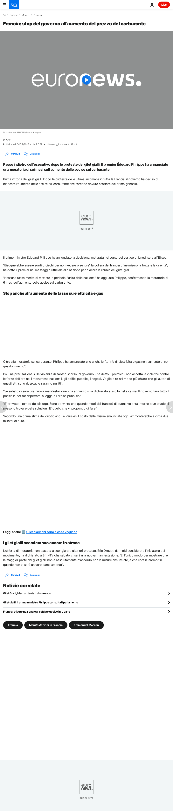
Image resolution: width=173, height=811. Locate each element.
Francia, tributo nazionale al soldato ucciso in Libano (36, 611)
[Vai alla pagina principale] (14, 4)
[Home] (4, 15)
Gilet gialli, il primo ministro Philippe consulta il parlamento (40, 602)
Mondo (25, 15)
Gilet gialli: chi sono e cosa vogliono (51, 532)
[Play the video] (86, 80)
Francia (38, 15)
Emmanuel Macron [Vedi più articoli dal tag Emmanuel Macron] (86, 625)
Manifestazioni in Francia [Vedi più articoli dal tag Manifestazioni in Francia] (46, 625)
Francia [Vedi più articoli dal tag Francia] (13, 625)
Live (164, 4)
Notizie (13, 15)
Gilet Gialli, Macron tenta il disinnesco (27, 593)
